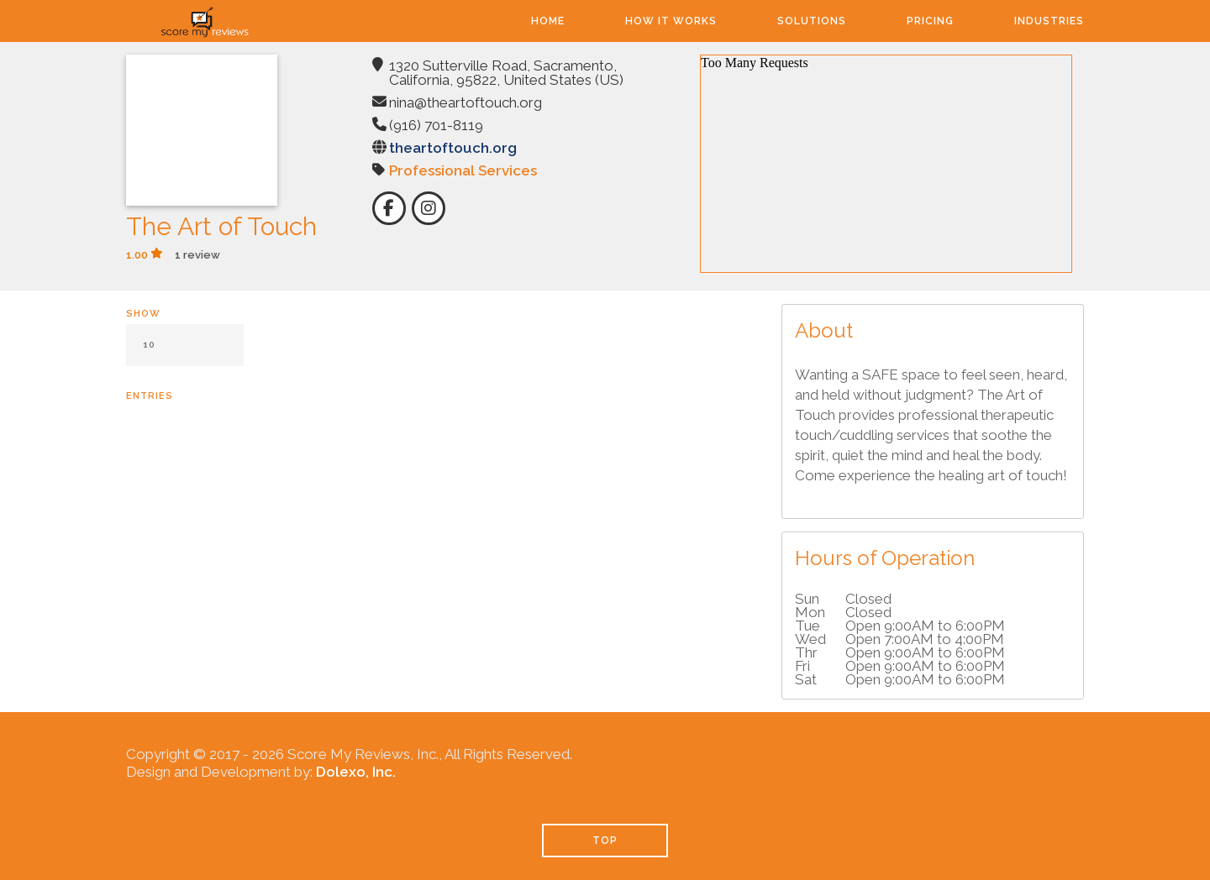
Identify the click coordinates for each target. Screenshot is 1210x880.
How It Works (671, 21)
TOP (605, 840)
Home (548, 21)
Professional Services (463, 170)
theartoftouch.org (453, 147)
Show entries (185, 354)
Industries (1049, 21)
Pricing (930, 21)
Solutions (811, 21)
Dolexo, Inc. (356, 771)
